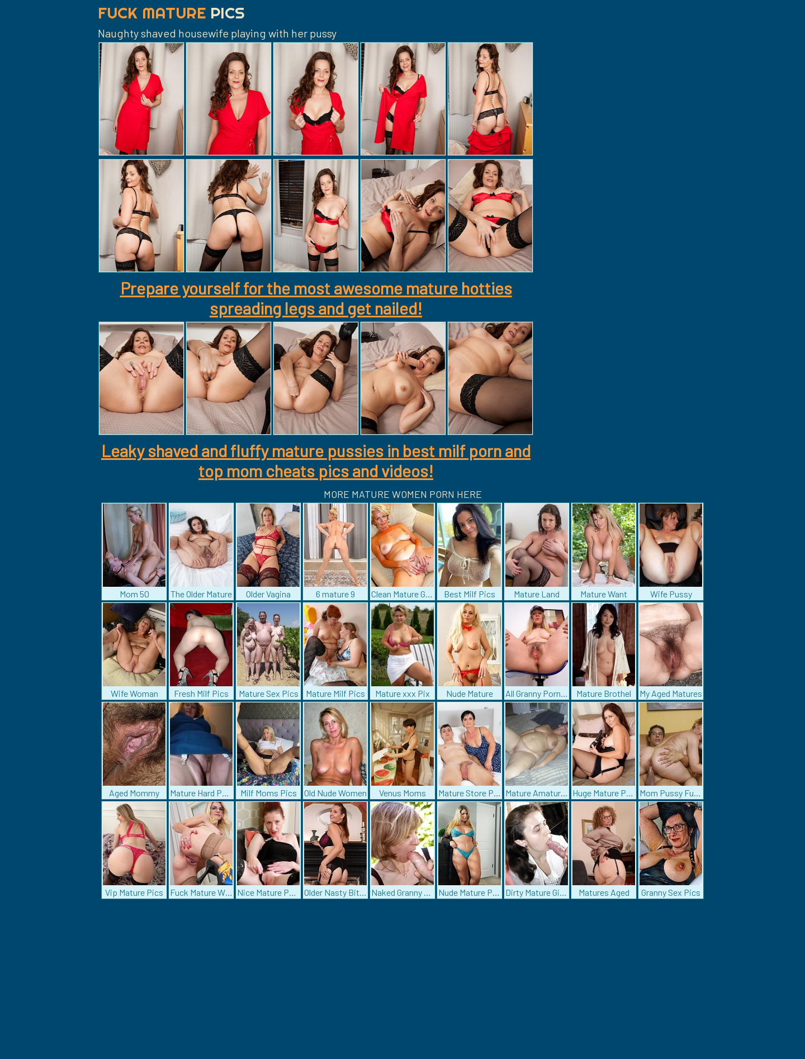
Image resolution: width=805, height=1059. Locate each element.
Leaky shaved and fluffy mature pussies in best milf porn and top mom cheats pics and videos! (316, 460)
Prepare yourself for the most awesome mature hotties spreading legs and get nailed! (316, 298)
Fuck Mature (171, 12)
